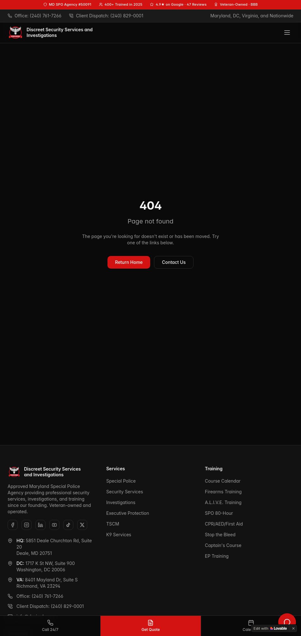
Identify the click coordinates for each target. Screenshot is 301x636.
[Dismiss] (293, 628)
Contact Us (174, 262)
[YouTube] (54, 525)
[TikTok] (68, 525)
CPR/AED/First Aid (224, 523)
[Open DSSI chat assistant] (287, 622)
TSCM (112, 523)
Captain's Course (223, 545)
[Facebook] (13, 525)
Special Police (121, 481)
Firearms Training (223, 491)
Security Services (124, 491)
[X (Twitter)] (82, 525)
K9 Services (118, 534)
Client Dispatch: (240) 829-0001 (46, 606)
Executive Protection (127, 513)
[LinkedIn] (40, 525)
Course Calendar (223, 481)
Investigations (120, 502)
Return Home (129, 262)
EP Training (217, 556)
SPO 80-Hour (219, 513)
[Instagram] (27, 525)
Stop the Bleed (220, 534)
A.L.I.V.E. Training (223, 502)
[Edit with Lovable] (270, 628)
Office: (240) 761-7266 (35, 596)
